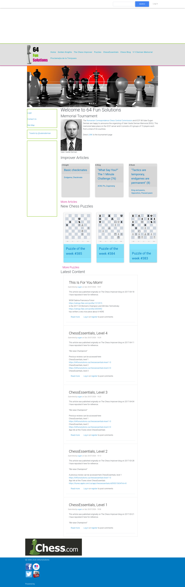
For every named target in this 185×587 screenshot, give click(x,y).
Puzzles (97, 52)
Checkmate (77, 177)
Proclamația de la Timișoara (63, 58)
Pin (104, 186)
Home (53, 52)
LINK (90, 135)
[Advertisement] (92, 25)
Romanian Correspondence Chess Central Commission (109, 120)
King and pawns (138, 190)
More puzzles (71, 267)
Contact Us (31, 119)
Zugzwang (110, 186)
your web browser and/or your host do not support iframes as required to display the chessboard (77, 228)
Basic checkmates (75, 170)
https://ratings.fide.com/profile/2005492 (85, 309)
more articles (69, 201)
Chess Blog (125, 52)
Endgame (68, 177)
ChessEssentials (110, 52)
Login (29, 113)
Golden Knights (65, 52)
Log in (155, 4)
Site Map (31, 125)
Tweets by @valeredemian (40, 133)
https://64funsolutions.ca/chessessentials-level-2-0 (90, 368)
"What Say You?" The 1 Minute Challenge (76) (108, 174)
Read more (75, 317)
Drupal (38, 584)
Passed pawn (146, 193)
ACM (100, 186)
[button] (35, 86)
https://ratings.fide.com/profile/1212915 (85, 303)
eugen (80, 287)
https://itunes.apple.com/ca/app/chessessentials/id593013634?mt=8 (97, 483)
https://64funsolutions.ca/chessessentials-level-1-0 (90, 362)
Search (142, 4)
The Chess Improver (83, 52)
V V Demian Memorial (143, 52)
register (94, 317)
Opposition (135, 193)
